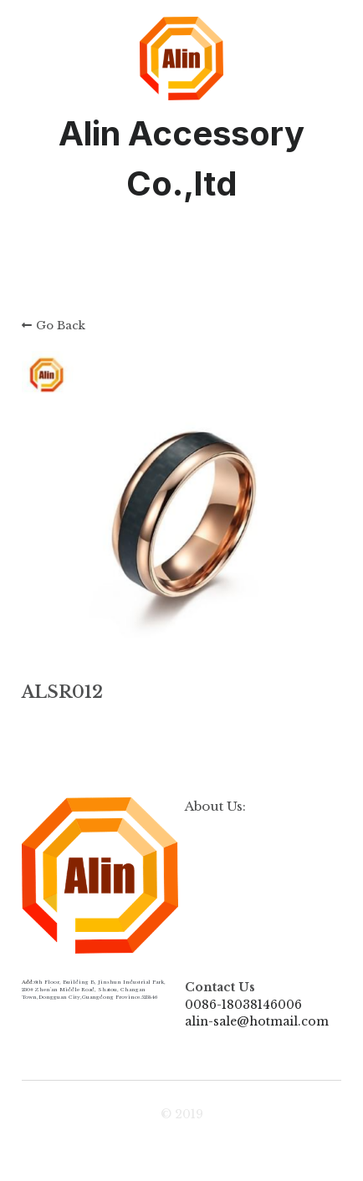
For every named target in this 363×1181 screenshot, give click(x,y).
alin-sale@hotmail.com (257, 1021)
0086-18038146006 (243, 1004)
